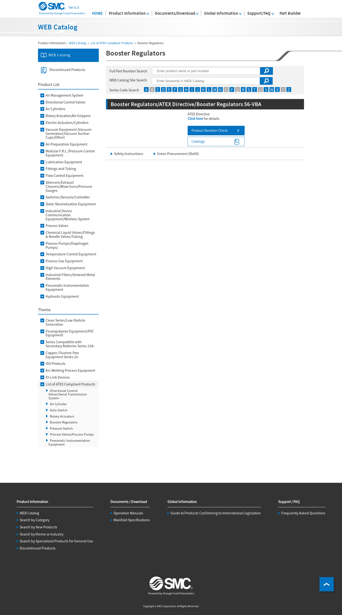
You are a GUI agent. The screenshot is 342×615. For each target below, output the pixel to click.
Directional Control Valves (66, 102)
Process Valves (57, 226)
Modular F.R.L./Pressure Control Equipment (70, 153)
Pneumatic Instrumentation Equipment (67, 287)
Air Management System (64, 95)
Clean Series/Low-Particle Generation (65, 322)
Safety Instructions (128, 153)
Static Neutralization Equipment (71, 204)
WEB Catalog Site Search (128, 80)
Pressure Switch (61, 428)
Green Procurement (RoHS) (178, 153)
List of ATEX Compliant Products (111, 43)
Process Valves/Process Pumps (72, 434)
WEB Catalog (77, 43)
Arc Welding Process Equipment (70, 370)
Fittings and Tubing (61, 169)
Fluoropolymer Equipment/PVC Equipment (70, 333)
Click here (195, 118)
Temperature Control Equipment (71, 254)
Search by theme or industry (41, 534)
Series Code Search (124, 90)
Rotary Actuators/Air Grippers (68, 116)
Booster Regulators (63, 422)
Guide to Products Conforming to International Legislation (216, 513)
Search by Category (34, 519)
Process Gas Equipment (64, 261)
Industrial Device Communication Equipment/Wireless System (68, 215)
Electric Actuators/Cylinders (67, 123)
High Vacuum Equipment (65, 268)
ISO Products (56, 363)
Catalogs (198, 141)
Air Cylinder (58, 404)
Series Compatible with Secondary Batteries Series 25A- (70, 344)
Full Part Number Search (128, 71)
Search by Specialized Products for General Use (56, 541)
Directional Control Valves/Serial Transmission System (67, 394)
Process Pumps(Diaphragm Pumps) (67, 245)
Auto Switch (58, 410)
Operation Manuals (128, 513)
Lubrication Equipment (64, 162)
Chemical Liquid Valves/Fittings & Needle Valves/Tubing (70, 234)
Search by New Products (38, 527)
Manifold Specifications (132, 519)
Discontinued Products (67, 69)
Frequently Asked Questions (303, 513)
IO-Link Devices (58, 377)
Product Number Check (209, 130)
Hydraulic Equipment (62, 296)
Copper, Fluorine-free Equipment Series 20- (62, 355)
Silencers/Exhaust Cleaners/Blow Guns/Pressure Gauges (69, 186)
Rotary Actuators (62, 416)
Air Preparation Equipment (66, 144)
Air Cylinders (55, 109)
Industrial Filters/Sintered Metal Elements (70, 277)
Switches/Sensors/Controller (68, 197)
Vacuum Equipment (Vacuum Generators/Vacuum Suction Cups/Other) (68, 133)
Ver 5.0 (74, 7)
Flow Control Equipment (64, 176)
